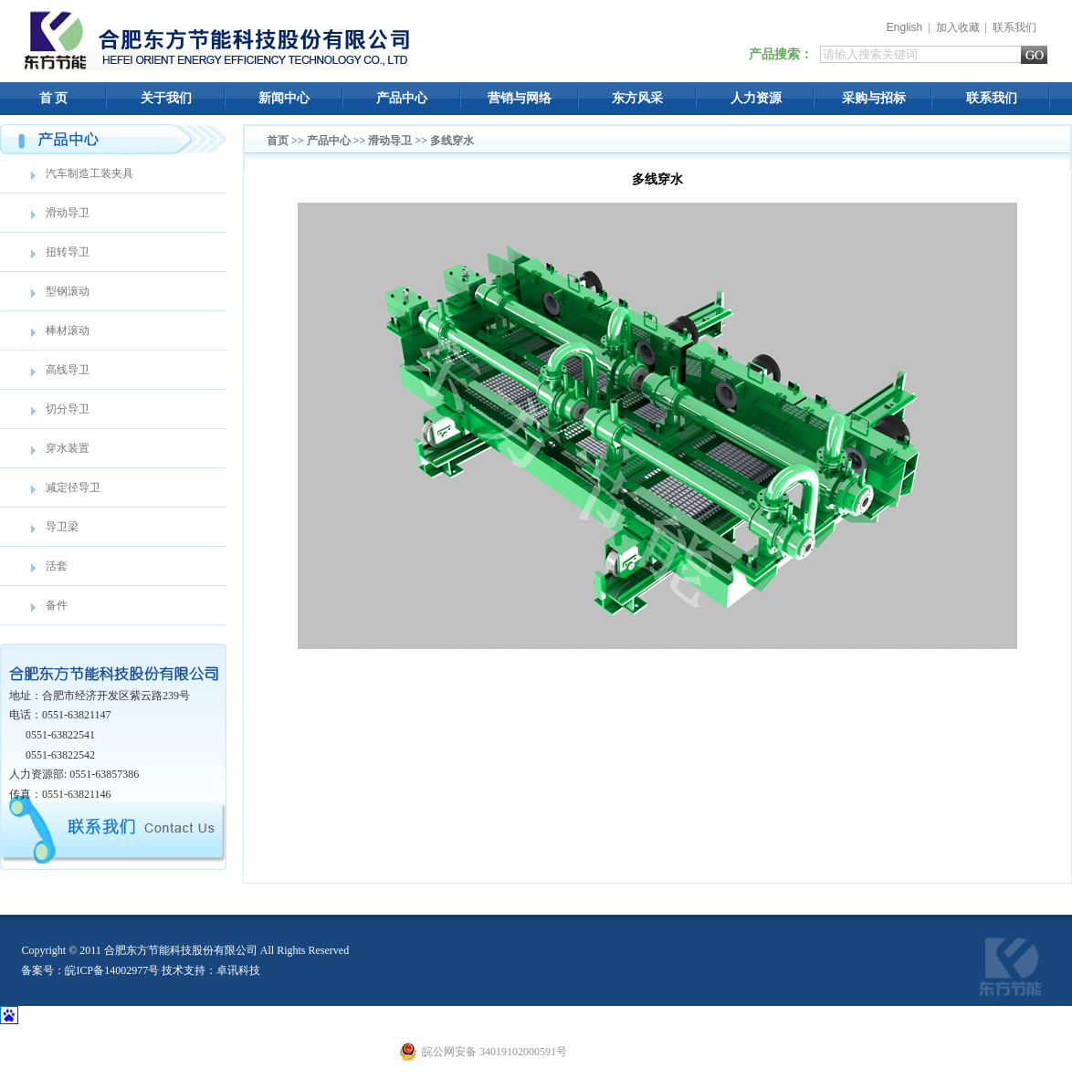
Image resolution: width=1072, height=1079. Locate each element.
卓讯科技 (238, 970)
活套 (57, 566)
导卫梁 (62, 526)
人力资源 (756, 98)
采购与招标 (874, 98)
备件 (57, 605)
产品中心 (401, 98)
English (904, 27)
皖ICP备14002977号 (112, 970)
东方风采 (637, 98)
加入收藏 (958, 27)
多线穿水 (452, 140)
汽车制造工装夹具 (89, 173)
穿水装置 (67, 448)
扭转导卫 (67, 252)
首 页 (53, 98)
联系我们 (1014, 27)
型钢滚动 (67, 291)
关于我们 (166, 98)
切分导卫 (67, 409)
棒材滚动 (67, 330)
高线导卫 (67, 369)
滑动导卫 (67, 212)
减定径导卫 (73, 487)
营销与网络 (520, 98)
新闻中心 (284, 98)
